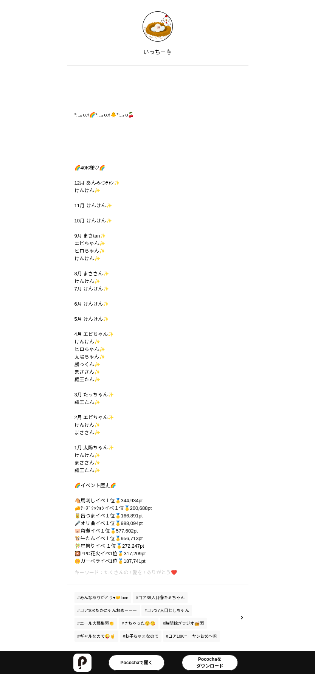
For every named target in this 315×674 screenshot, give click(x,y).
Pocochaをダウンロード (209, 663)
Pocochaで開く (136, 662)
